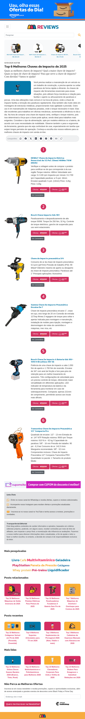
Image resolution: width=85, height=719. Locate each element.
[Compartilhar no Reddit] (51, 138)
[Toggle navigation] (7, 26)
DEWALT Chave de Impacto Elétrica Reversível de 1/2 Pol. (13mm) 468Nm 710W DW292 (51, 160)
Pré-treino (39, 570)
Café (23, 560)
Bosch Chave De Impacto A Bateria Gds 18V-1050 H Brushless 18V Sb (52, 360)
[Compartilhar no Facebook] (26, 138)
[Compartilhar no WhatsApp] (20, 138)
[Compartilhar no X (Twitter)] (31, 138)
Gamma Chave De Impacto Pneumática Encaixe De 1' (49, 306)
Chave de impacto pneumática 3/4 (47, 258)
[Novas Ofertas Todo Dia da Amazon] (42, 9)
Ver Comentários (37, 195)
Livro (15, 560)
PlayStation (21, 565)
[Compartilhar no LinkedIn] (36, 138)
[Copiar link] (61, 138)
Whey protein (22, 570)
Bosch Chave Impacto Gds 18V (45, 214)
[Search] (39, 35)
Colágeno (63, 565)
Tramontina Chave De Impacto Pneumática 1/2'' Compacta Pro (51, 430)
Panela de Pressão (43, 565)
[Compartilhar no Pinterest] (46, 138)
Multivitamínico (41, 560)
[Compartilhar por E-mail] (56, 138)
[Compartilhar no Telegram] (41, 138)
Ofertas (40, 189)
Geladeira (62, 560)
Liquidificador (58, 570)
